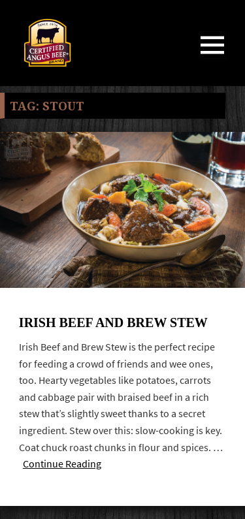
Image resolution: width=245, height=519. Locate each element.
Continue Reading (62, 464)
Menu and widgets (212, 58)
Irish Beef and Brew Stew (113, 322)
